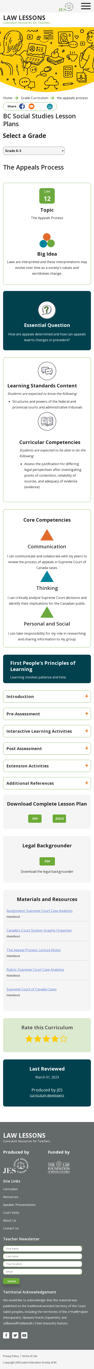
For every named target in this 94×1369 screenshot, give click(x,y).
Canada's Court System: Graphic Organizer (39, 930)
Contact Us (11, 1228)
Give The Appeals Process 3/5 (46, 1038)
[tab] (47, 696)
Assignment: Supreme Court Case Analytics (40, 910)
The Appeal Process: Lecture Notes (34, 950)
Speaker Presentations (19, 1205)
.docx (59, 818)
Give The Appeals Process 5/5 (63, 1038)
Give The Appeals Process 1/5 (29, 1038)
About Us (9, 1220)
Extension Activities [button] (47, 766)
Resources (10, 1197)
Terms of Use (29, 1356)
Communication (47, 546)
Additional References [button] (47, 783)
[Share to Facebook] (21, 105)
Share (11, 106)
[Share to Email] (30, 105)
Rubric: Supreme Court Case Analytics (35, 969)
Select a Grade (24, 135)
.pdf (35, 818)
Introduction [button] (47, 696)
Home (7, 98)
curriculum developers (47, 1095)
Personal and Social (47, 623)
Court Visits (11, 1212)
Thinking (47, 587)
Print (50, 106)
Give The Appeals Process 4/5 (54, 1038)
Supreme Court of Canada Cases (32, 989)
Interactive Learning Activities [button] (47, 731)
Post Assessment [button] (47, 748)
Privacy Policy (11, 1356)
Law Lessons (24, 18)
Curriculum (10, 1189)
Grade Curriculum (34, 98)
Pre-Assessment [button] (47, 714)
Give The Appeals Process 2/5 (37, 1038)
